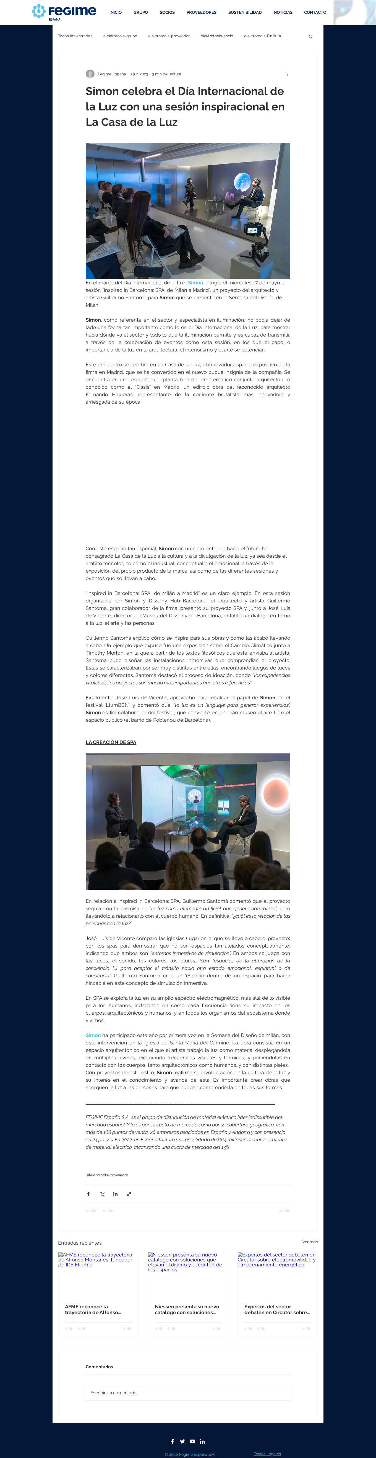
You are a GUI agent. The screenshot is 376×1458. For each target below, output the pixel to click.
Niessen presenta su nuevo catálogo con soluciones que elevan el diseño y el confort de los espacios (187, 1309)
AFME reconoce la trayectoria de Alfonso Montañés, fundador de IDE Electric (97, 1309)
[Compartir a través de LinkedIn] (115, 1194)
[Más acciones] (287, 74)
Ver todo (310, 1242)
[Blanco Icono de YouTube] (192, 1441)
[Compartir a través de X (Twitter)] (102, 1194)
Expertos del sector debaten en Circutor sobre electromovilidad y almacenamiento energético (275, 1309)
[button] (311, 36)
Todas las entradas (75, 36)
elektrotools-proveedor (169, 36)
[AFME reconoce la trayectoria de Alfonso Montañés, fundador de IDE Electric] (98, 1274)
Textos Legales (267, 1454)
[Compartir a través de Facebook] (88, 1194)
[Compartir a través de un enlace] (129, 1194)
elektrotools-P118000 (263, 36)
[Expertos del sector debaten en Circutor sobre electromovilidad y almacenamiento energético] (278, 1274)
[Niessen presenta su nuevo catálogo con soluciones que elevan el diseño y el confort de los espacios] (188, 1274)
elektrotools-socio (217, 36)
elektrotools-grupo (120, 36)
